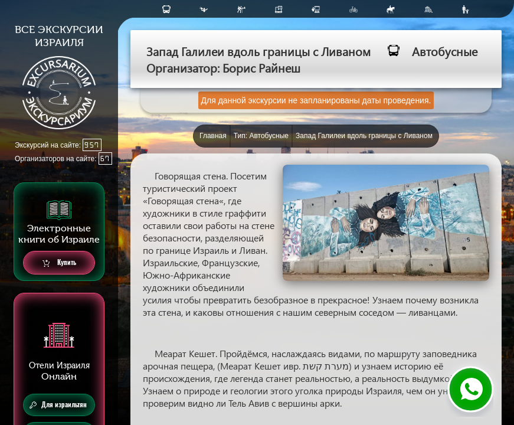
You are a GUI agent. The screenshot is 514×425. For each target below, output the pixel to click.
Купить (59, 263)
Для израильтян (58, 405)
